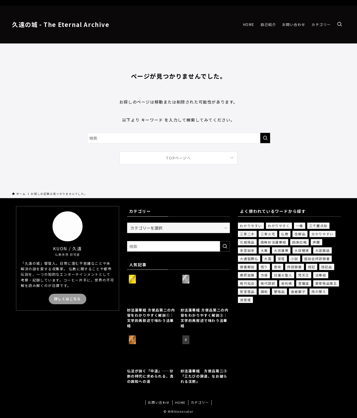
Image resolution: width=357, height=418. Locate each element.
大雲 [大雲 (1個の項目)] (267, 258)
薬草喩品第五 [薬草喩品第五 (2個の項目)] (326, 283)
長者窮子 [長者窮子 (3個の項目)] (298, 291)
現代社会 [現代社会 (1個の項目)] (247, 283)
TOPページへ (178, 157)
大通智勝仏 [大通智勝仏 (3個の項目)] (249, 258)
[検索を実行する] (265, 138)
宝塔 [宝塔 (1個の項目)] (281, 258)
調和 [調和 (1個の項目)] (264, 291)
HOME (180, 402)
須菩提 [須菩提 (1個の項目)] (245, 299)
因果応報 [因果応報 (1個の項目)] (299, 242)
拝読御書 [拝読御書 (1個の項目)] (294, 267)
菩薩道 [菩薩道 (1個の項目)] (303, 283)
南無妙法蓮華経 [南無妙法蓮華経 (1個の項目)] (273, 242)
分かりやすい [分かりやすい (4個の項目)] (322, 234)
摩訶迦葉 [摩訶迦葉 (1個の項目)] (247, 275)
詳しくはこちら (67, 298)
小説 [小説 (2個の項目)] (294, 258)
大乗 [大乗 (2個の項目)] (264, 250)
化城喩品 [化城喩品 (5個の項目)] (247, 242)
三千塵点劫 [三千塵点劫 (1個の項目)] (318, 225)
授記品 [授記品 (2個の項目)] (326, 267)
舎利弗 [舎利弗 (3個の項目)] (286, 283)
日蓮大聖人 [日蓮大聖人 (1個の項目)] (283, 275)
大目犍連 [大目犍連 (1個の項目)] (301, 250)
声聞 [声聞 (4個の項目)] (316, 242)
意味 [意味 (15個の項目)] (277, 267)
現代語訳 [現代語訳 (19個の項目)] (268, 283)
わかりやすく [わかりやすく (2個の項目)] (279, 225)
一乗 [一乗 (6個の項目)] (299, 225)
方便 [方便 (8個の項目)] (264, 275)
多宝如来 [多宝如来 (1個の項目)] (247, 250)
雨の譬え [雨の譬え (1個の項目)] (318, 291)
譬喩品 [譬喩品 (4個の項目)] (279, 291)
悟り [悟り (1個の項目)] (264, 267)
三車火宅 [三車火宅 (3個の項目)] (268, 234)
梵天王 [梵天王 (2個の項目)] (303, 275)
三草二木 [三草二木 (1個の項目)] (247, 234)
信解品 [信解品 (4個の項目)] (299, 234)
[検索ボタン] (339, 24)
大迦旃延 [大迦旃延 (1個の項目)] (322, 250)
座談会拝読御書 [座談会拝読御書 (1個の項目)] (317, 258)
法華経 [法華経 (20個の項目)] (320, 275)
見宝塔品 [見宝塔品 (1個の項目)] (247, 291)
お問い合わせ (159, 402)
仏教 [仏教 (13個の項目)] (284, 234)
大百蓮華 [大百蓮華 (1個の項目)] (281, 250)
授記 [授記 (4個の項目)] (311, 267)
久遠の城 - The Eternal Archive (61, 24)
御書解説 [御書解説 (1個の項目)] (247, 267)
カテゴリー (200, 402)
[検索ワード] (178, 138)
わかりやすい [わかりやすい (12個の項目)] (251, 225)
